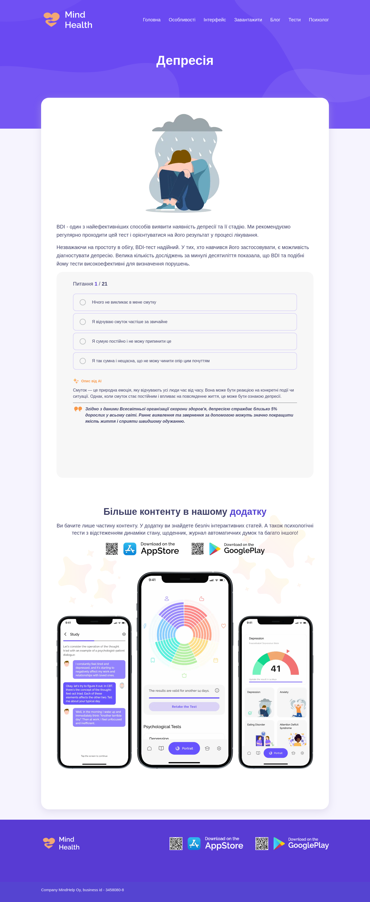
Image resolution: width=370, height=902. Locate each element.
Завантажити (248, 19)
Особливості (182, 19)
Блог (275, 19)
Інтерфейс (215, 19)
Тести (295, 19)
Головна (151, 19)
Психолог (319, 19)
